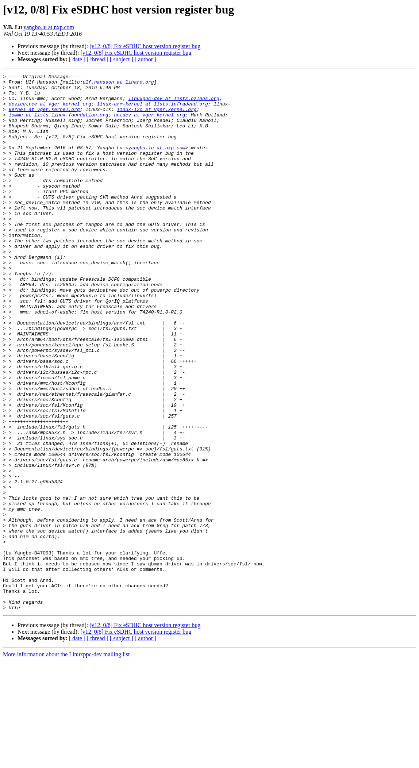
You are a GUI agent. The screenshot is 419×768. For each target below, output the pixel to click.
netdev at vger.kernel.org (149, 123)
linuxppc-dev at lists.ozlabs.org (173, 103)
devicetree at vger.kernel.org (50, 110)
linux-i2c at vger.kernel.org (156, 117)
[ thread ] (97, 59)
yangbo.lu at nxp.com (48, 27)
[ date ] (77, 59)
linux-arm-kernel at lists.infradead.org (152, 110)
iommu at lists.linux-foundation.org (58, 123)
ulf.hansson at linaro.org (118, 84)
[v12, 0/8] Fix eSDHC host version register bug (144, 46)
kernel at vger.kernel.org (44, 117)
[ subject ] (121, 59)
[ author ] (146, 59)
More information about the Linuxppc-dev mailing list (66, 762)
